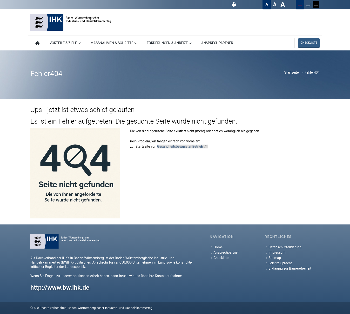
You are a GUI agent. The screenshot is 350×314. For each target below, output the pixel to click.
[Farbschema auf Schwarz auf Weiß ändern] (308, 4)
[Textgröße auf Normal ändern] (266, 4)
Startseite (291, 72)
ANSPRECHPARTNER (217, 43)
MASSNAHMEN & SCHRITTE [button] (113, 43)
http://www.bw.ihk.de (59, 287)
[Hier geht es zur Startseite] (37, 43)
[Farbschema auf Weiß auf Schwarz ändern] (316, 4)
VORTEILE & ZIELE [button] (65, 43)
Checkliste (309, 42)
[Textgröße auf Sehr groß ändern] (282, 4)
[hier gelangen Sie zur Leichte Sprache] (233, 4)
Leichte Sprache (279, 263)
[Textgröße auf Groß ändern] (274, 4)
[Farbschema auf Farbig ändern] (300, 4)
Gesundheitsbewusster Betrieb (180, 146)
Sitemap (273, 258)
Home (216, 247)
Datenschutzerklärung (283, 247)
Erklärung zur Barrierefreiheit (288, 268)
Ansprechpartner (224, 253)
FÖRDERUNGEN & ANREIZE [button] (169, 43)
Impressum (275, 253)
